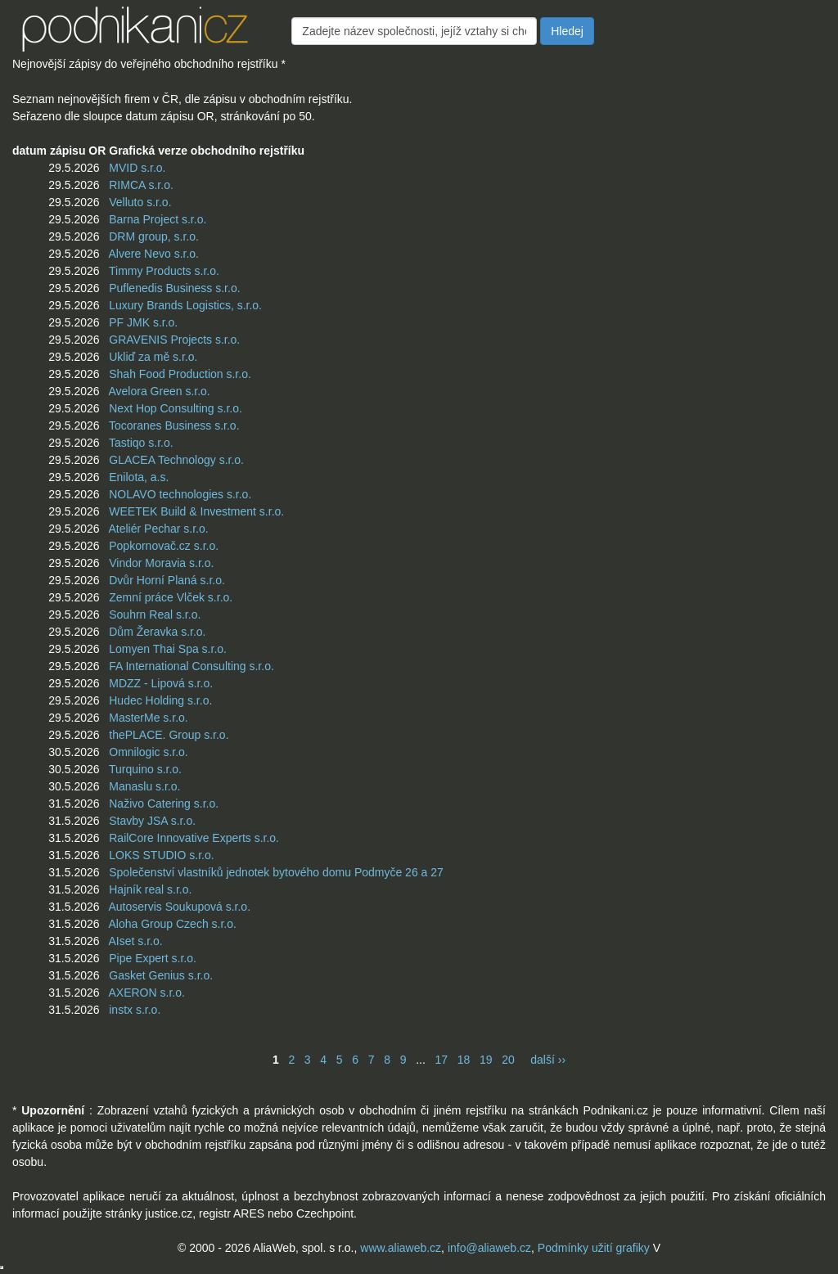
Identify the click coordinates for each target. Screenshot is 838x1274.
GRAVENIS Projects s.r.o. (174, 339)
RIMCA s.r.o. (141, 184)
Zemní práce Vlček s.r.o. (170, 597)
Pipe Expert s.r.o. (152, 958)
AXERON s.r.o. (146, 992)
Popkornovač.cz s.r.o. (164, 545)
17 (441, 1059)
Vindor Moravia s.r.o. (161, 562)
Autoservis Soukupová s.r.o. (179, 906)
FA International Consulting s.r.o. (191, 666)
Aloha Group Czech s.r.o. (172, 923)
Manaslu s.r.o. (144, 786)
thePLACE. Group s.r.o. (168, 734)
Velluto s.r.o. (140, 202)
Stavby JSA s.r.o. (152, 820)
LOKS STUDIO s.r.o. (161, 855)
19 (486, 1059)
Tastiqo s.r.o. (141, 442)
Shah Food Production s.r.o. (180, 373)
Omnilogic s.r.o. (148, 752)
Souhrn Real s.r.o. (154, 614)
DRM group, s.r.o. (154, 236)
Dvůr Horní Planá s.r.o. (167, 580)
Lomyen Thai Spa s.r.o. (168, 648)
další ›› (547, 1059)
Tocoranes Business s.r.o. (174, 425)
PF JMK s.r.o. (143, 322)
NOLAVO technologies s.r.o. (180, 494)
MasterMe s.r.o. (148, 717)
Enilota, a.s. (139, 477)
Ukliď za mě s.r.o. (153, 356)
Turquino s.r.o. (145, 769)
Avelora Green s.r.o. (159, 391)
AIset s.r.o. (135, 941)
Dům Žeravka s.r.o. (157, 631)
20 (508, 1059)
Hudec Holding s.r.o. (160, 700)
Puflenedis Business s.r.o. (174, 288)
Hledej (567, 31)
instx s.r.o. (134, 1009)
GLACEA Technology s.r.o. (176, 459)
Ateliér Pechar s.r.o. (158, 528)
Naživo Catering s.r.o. (164, 803)
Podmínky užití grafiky (594, 1247)
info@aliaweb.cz (489, 1247)
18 (464, 1059)
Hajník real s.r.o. (150, 889)
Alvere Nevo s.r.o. (153, 253)
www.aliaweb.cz (400, 1247)
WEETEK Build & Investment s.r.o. (196, 511)
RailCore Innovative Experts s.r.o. (194, 837)
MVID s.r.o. (137, 167)
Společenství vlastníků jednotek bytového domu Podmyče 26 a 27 (276, 872)
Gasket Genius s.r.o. (161, 975)
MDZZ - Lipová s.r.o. (161, 683)
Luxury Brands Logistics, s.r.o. (185, 305)
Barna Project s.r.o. (157, 219)
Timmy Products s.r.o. (164, 270)
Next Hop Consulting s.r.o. (175, 408)
